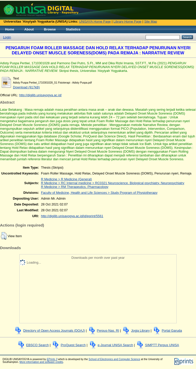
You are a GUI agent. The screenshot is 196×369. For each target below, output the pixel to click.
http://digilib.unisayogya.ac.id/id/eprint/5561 (72, 216)
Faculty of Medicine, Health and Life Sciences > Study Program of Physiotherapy (99, 193)
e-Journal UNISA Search (115, 345)
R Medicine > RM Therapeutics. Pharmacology (74, 187)
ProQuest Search (73, 345)
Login (7, 37)
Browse (50, 29)
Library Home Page (128, 21)
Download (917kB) (26, 87)
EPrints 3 (52, 359)
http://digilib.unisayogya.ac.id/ (40, 95)
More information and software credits (41, 362)
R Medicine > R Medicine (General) (66, 179)
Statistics (73, 29)
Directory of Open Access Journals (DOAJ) (54, 330)
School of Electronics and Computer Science (114, 359)
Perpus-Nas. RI (108, 330)
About (29, 29)
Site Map (150, 21)
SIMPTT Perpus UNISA (162, 345)
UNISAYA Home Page (95, 21)
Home (9, 29)
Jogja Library (140, 330)
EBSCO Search (37, 345)
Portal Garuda (172, 330)
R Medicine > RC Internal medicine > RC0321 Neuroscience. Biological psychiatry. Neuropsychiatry (112, 183)
